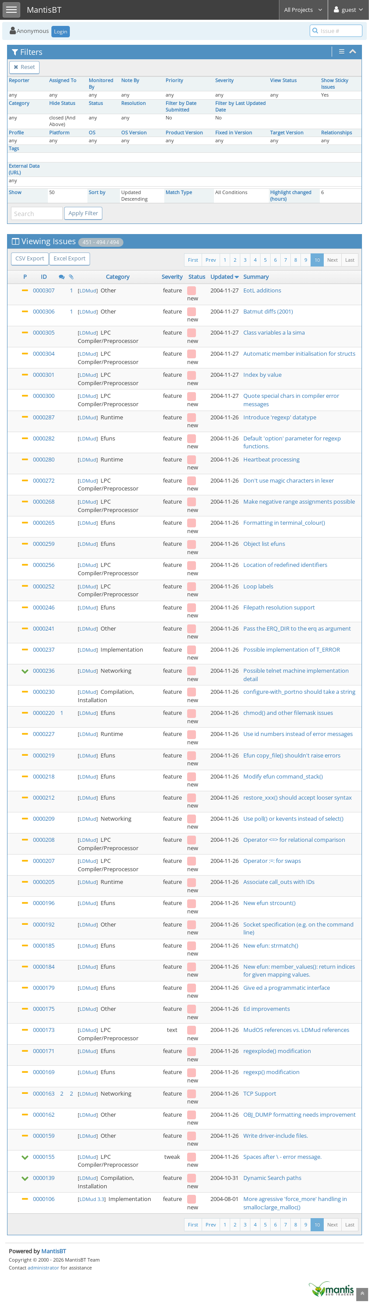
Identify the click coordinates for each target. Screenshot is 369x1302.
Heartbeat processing (271, 459)
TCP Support (259, 1093)
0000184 (43, 966)
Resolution (133, 103)
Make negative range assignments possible (299, 501)
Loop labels (258, 586)
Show (15, 192)
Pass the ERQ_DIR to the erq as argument (297, 628)
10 (317, 259)
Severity (224, 80)
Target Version (287, 133)
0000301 (43, 375)
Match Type (179, 192)
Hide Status (62, 103)
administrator (43, 1267)
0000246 (43, 607)
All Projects (303, 10)
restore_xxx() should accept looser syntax (297, 797)
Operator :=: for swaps (272, 861)
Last (350, 259)
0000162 (43, 1114)
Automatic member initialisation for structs (299, 353)
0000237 (43, 649)
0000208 (43, 840)
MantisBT (53, 1251)
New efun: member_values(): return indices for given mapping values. (299, 971)
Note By (130, 80)
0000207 (43, 861)
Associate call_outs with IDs (279, 882)
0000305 (43, 332)
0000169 (43, 1072)
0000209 (43, 818)
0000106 (43, 1199)
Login (60, 31)
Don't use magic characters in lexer (288, 480)
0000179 (43, 988)
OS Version (134, 133)
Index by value (262, 375)
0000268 (43, 501)
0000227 (43, 734)
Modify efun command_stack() (283, 776)
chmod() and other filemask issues (288, 713)
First (193, 259)
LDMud (88, 290)
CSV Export (29, 258)
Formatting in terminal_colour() (284, 523)
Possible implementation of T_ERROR (291, 649)
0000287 (43, 417)
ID (44, 277)
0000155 (43, 1157)
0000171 (43, 1051)
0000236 (43, 670)
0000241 (43, 628)
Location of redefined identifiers (285, 565)
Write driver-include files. (275, 1136)
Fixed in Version (233, 133)
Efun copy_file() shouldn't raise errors (291, 755)
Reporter (19, 80)
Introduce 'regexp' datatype (279, 417)
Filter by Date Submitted (181, 106)
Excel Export (70, 258)
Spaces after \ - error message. (282, 1157)
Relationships (336, 133)
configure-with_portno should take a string (299, 692)
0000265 (43, 523)
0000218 (43, 776)
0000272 (43, 480)
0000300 (43, 396)
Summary (256, 277)
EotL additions (262, 290)
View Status (283, 80)
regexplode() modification (277, 1051)
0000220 (43, 713)
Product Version (184, 133)
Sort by (97, 192)
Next (332, 259)
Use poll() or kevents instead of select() (293, 818)
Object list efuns (264, 544)
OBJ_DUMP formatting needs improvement (299, 1114)
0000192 (43, 924)
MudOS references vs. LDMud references (296, 1030)
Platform (59, 133)
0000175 (43, 1009)
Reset (24, 67)
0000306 (43, 311)
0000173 (43, 1030)
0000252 (43, 586)
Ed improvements (266, 1009)
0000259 (43, 544)
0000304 (43, 353)
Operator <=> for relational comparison (294, 840)
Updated (221, 277)
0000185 (43, 945)
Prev (211, 259)
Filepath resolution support (279, 607)
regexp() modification (271, 1072)
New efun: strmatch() (270, 945)
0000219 (43, 755)
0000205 (43, 882)
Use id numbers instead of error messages (298, 734)
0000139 (43, 1178)
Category (19, 103)
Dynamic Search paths (272, 1178)
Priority (174, 80)
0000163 (43, 1093)
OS (92, 133)
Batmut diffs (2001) (268, 311)
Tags (14, 148)
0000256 (43, 565)
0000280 (43, 459)
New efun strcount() (269, 903)
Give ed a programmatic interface (286, 988)
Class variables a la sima (274, 332)
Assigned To (62, 80)
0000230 (43, 692)
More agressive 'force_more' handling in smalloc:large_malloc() (295, 1203)
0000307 (43, 290)
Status (96, 103)
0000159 (43, 1136)
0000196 (43, 903)
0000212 (43, 797)
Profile (16, 133)
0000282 (43, 438)
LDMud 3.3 (92, 1199)
